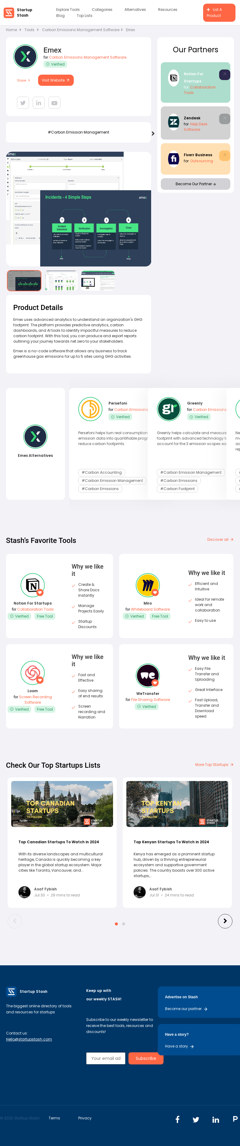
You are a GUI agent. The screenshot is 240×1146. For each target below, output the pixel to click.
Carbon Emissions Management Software (82, 29)
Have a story (179, 1046)
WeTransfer (147, 693)
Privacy (85, 1118)
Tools (29, 29)
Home (13, 29)
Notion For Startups (33, 603)
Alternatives (135, 9)
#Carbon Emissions (100, 487)
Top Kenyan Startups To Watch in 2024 (171, 841)
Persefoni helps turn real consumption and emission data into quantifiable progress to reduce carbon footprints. (118, 438)
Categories (102, 9)
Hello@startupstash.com (29, 1039)
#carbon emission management (78, 132)
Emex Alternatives (35, 455)
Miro (148, 603)
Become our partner (186, 1008)
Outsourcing (201, 160)
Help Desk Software (195, 126)
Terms (54, 1118)
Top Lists (84, 15)
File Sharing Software (150, 699)
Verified (55, 64)
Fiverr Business (198, 154)
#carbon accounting (102, 472)
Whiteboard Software (150, 609)
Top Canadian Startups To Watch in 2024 (58, 841)
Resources (167, 9)
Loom (33, 690)
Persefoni (118, 403)
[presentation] (152, 133)
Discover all (220, 539)
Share (24, 80)
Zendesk (192, 118)
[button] (116, 924)
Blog (60, 15)
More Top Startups (214, 764)
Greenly (195, 403)
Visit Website (56, 80)
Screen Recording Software (35, 699)
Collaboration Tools (35, 609)
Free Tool (45, 616)
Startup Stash (24, 12)
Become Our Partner (196, 183)
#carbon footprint (177, 487)
